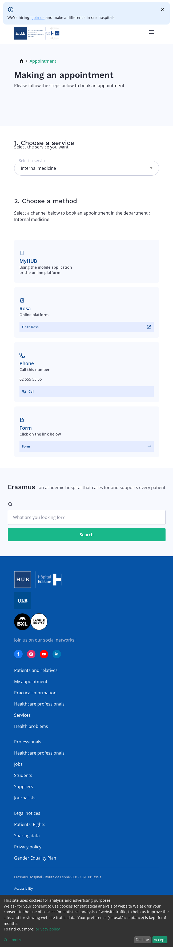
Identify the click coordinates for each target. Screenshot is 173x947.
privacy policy (47, 929)
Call (31, 391)
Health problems (31, 726)
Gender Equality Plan (35, 858)
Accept (160, 939)
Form (26, 446)
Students (23, 775)
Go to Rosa (30, 327)
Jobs (18, 764)
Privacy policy (27, 847)
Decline (142, 939)
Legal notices (27, 813)
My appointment (30, 681)
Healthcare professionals (39, 704)
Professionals (27, 742)
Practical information (35, 693)
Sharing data (27, 836)
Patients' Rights (29, 824)
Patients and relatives (36, 670)
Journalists (24, 798)
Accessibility (23, 888)
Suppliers (23, 786)
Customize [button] (13, 939)
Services (22, 715)
